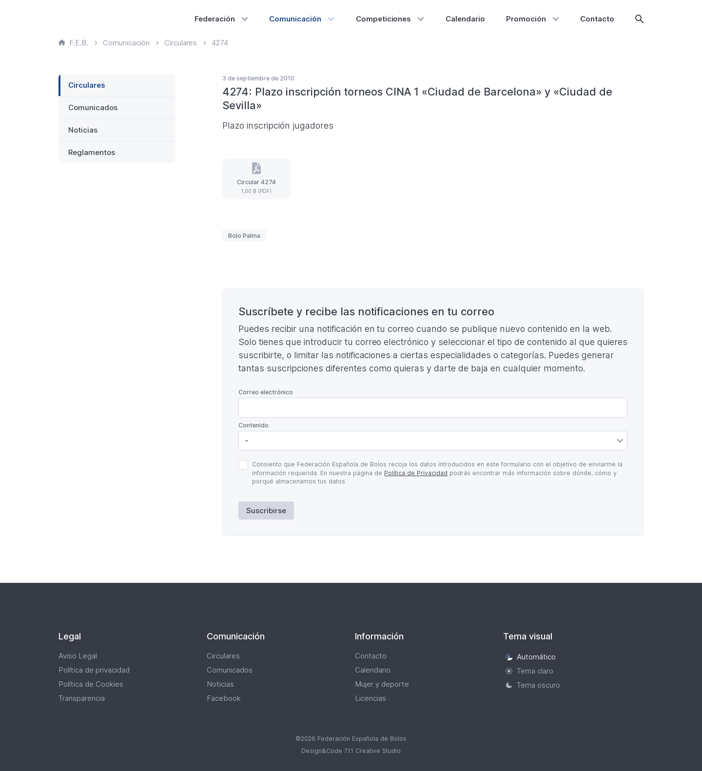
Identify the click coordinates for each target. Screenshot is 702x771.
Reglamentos (91, 152)
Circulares (86, 85)
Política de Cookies (90, 684)
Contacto (597, 18)
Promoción (526, 18)
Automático (530, 657)
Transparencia (81, 698)
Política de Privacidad (416, 473)
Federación (215, 18)
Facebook (224, 698)
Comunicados (92, 107)
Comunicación (295, 18)
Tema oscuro (532, 685)
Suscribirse (266, 510)
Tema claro (529, 671)
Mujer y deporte (382, 684)
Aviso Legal (77, 655)
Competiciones (383, 18)
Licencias (370, 698)
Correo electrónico (265, 392)
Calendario (465, 18)
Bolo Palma (244, 235)
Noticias (83, 130)
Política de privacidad (94, 670)
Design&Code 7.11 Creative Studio (351, 750)
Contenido (253, 425)
